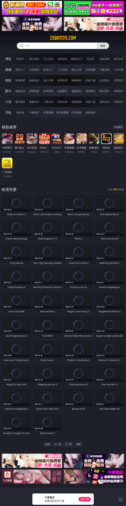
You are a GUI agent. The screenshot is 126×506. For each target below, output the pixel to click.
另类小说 (90, 101)
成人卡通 (48, 80)
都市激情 (20, 101)
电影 (8, 80)
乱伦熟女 (104, 80)
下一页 (68, 444)
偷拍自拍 (34, 80)
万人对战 (48, 59)
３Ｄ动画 (62, 69)
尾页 (78, 444)
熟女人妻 (76, 69)
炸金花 (90, 59)
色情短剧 (90, 112)
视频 (8, 69)
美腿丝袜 (76, 91)
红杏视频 (76, 112)
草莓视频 (48, 112)
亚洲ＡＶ (20, 69)
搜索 (102, 45)
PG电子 (20, 59)
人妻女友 (48, 101)
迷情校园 (76, 101)
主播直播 (104, 69)
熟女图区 (104, 91)
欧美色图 (48, 91)
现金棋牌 (104, 59)
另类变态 (119, 80)
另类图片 (119, 91)
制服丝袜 (76, 80)
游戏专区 (62, 59)
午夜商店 (34, 112)
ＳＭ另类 (119, 69)
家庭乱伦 (34, 101)
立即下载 (84, 499)
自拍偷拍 (34, 69)
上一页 (57, 444)
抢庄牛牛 (119, 59)
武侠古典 (62, 101)
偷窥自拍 (20, 91)
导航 (8, 112)
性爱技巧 (119, 101)
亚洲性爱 (20, 80)
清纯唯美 (90, 91)
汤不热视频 (62, 112)
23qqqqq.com (63, 38)
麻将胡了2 (76, 59)
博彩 (8, 59)
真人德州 (34, 59)
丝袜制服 (90, 69)
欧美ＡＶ (48, 69)
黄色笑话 (104, 101)
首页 (47, 444)
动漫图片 (62, 91)
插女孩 (20, 112)
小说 (8, 102)
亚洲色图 (34, 91)
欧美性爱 (62, 80)
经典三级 (90, 80)
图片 (8, 91)
